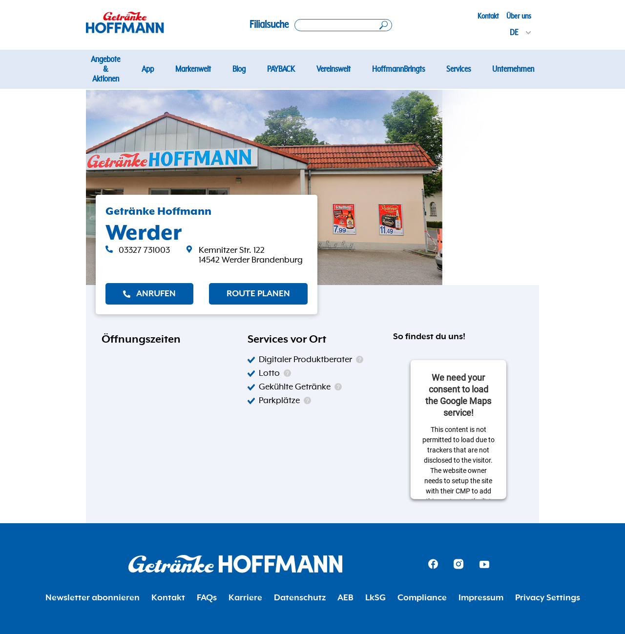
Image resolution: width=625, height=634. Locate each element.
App (148, 69)
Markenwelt (193, 69)
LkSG (375, 598)
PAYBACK (281, 69)
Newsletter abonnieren (92, 598)
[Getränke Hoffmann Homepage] (235, 563)
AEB (345, 598)
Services (458, 69)
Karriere (245, 598)
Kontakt (488, 16)
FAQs (207, 598)
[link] (244, 255)
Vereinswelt (333, 69)
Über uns (518, 16)
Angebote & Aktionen (105, 69)
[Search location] (343, 25)
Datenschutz (300, 598)
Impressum (480, 598)
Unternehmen (513, 69)
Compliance (422, 598)
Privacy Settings (547, 598)
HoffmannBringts (398, 69)
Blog (239, 69)
